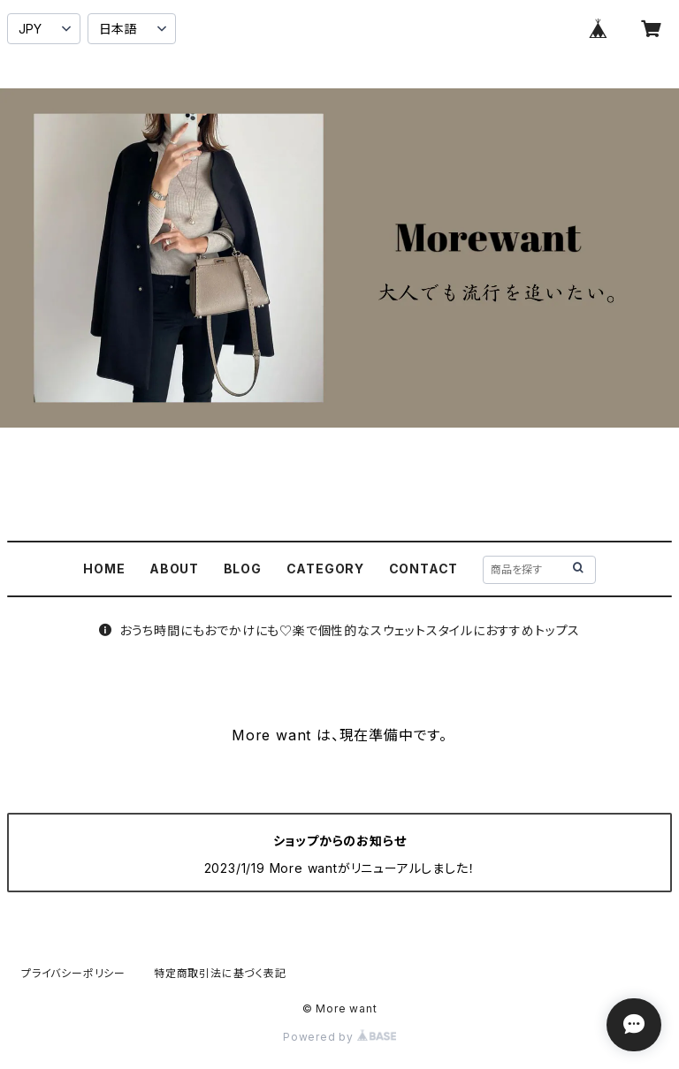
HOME (104, 568)
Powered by (339, 1036)
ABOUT (174, 568)
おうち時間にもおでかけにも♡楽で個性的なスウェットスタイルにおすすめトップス (339, 630)
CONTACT (424, 568)
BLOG (243, 568)
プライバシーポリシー (73, 973)
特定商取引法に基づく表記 (220, 973)
